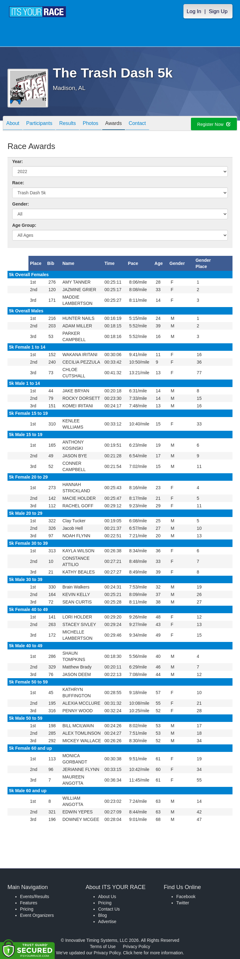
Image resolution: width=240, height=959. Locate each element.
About (12, 124)
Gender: (20, 203)
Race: (18, 182)
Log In (194, 11)
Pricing (26, 909)
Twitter (182, 902)
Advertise (107, 921)
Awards (113, 124)
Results (67, 124)
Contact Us (109, 909)
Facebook (185, 896)
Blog (102, 915)
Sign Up (218, 11)
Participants (39, 124)
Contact (137, 124)
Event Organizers (37, 915)
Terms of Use (103, 946)
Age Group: (24, 225)
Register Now (214, 124)
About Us (107, 896)
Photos (90, 124)
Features (28, 902)
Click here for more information (153, 952)
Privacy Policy (136, 946)
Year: (17, 161)
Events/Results (34, 896)
